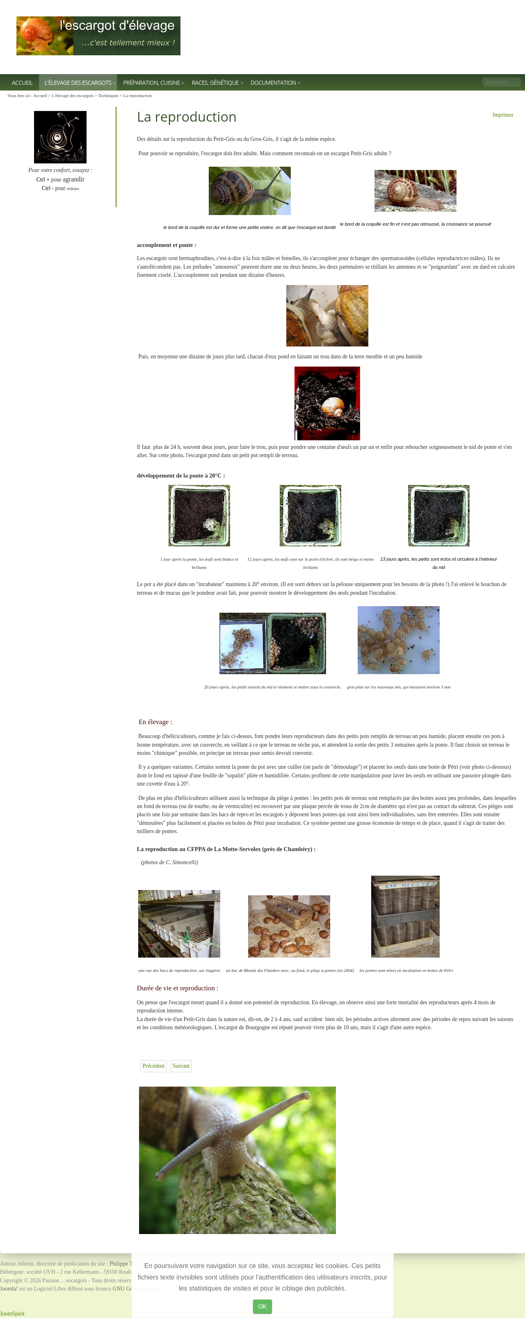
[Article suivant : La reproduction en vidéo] (181, 1066)
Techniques (108, 95)
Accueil (22, 82)
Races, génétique (215, 82)
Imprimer (503, 115)
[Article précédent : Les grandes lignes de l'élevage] (154, 1066)
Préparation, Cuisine (151, 82)
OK (262, 1306)
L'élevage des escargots (78, 82)
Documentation (273, 82)
